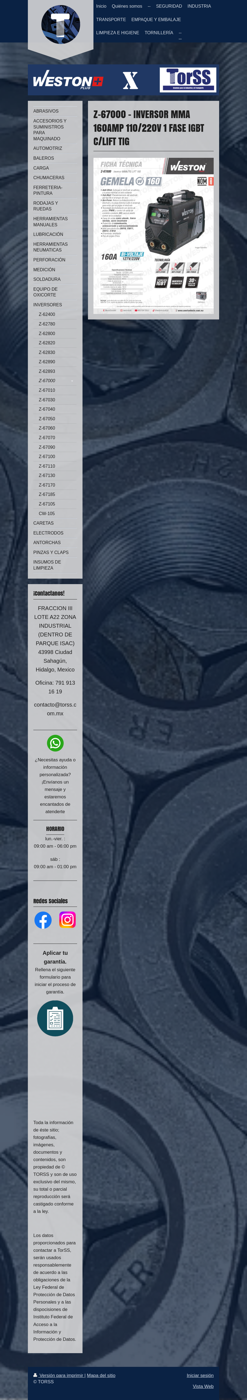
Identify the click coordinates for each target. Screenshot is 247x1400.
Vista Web (203, 1386)
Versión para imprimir (58, 1375)
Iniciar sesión (200, 1375)
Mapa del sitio (101, 1375)
